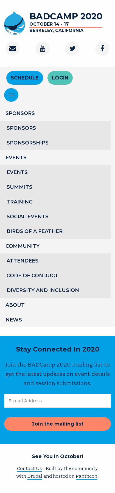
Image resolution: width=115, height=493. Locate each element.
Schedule (25, 78)
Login (60, 78)
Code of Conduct (32, 276)
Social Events (28, 217)
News (13, 320)
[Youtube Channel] (42, 49)
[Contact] (12, 49)
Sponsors (20, 113)
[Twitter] (72, 49)
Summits (19, 187)
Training (20, 202)
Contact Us (29, 468)
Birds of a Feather (35, 231)
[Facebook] (102, 49)
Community (22, 246)
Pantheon (86, 476)
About (15, 305)
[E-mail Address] (57, 401)
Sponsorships (28, 143)
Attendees (22, 261)
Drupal (34, 476)
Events (16, 158)
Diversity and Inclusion (43, 290)
